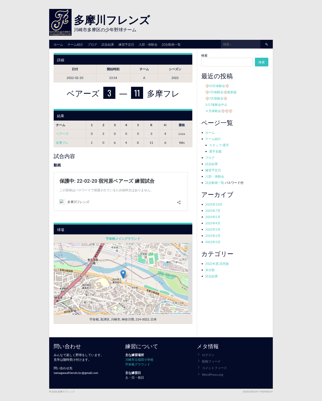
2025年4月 (212, 223)
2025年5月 (212, 217)
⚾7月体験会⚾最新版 (221, 92)
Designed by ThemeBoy (258, 391)
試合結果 (108, 44)
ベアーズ (62, 134)
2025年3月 (212, 229)
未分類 (210, 270)
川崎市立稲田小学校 (139, 359)
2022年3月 (212, 242)
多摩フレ (62, 142)
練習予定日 (126, 44)
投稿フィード (211, 361)
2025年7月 (212, 210)
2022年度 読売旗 (217, 263)
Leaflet (155, 313)
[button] (123, 274)
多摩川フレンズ (112, 19)
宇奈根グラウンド (137, 364)
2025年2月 (212, 236)
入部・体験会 (148, 44)
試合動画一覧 (171, 44)
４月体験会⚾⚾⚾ (218, 111)
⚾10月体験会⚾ (217, 86)
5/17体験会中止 (216, 104)
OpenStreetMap (176, 313)
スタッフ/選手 (219, 145)
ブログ (92, 44)
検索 (204, 55)
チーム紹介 (75, 44)
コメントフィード (214, 368)
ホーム (58, 44)
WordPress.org (212, 374)
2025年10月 (213, 204)
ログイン (208, 355)
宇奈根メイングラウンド (123, 238)
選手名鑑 (215, 151)
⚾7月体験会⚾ (216, 98)
